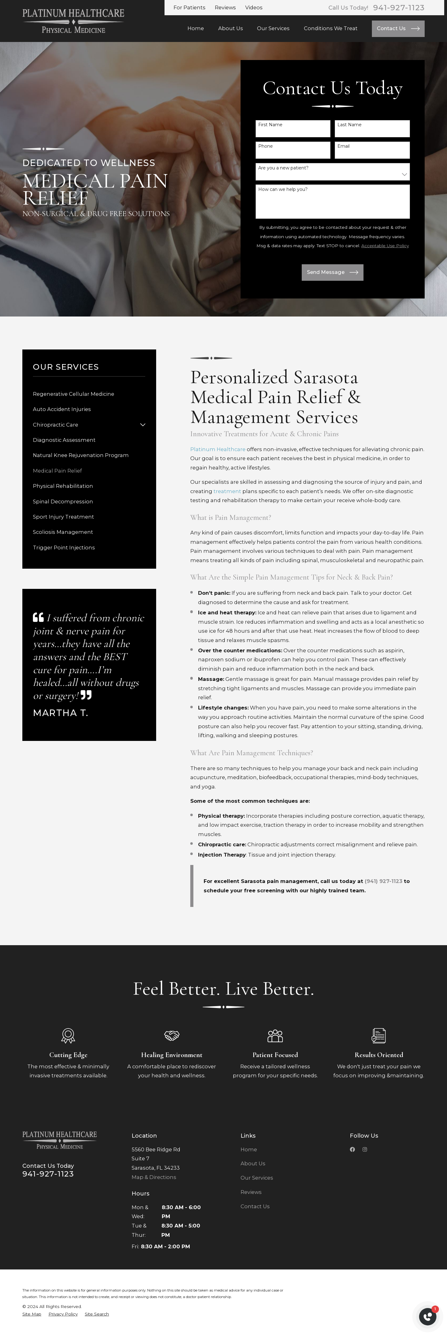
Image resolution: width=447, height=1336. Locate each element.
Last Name (349, 124)
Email (343, 146)
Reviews (225, 7)
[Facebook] (352, 1149)
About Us (253, 1163)
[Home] (73, 21)
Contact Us (255, 1206)
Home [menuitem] (195, 28)
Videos (254, 7)
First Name (270, 124)
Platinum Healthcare (218, 449)
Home (249, 1149)
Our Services (257, 1178)
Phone (265, 146)
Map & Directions (154, 1177)
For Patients (189, 7)
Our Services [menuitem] (273, 28)
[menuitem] (89, 394)
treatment (227, 491)
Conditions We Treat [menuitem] (331, 28)
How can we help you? (283, 189)
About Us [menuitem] (230, 28)
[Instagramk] (365, 1149)
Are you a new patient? (283, 168)
